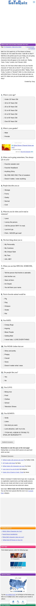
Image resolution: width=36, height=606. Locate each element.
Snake (6, 310)
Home (13, 602)
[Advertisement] (18, 24)
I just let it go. (8, 229)
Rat (5, 313)
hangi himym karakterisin (10, 534)
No (5, 380)
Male (5, 133)
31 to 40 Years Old (10, 110)
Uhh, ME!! (7, 259)
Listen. (6, 421)
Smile (5, 418)
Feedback (32, 48)
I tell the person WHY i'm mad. (14, 226)
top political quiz (10, 594)
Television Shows (9, 406)
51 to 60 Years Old (10, 118)
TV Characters (7, 47)
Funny (6, 194)
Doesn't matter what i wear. (13, 365)
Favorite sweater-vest (11, 164)
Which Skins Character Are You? (12, 531)
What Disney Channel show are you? (22, 146)
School (6, 403)
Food (5, 395)
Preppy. (6, 354)
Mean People (8, 332)
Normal (6, 201)
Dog (5, 302)
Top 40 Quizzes (25, 151)
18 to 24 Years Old (10, 103)
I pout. (6, 218)
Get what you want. (10, 425)
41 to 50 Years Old (10, 114)
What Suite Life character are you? (14, 466)
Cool (5, 205)
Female (6, 136)
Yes (5, 377)
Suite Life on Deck (16, 47)
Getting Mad (8, 336)
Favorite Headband (10, 168)
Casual (6, 358)
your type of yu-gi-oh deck (11, 469)
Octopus (6, 306)
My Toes (6, 255)
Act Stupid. (7, 284)
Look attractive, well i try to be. (14, 429)
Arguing (6, 328)
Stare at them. (8, 280)
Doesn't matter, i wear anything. (14, 179)
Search (18, 602)
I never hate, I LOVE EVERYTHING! (16, 339)
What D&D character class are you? (13, 537)
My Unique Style (9, 252)
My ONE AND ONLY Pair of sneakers (16, 175)
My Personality (9, 244)
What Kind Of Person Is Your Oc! (13, 540)
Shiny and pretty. (9, 351)
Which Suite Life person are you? (13, 460)
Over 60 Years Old (10, 121)
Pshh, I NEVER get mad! (12, 233)
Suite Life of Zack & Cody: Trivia (13, 472)
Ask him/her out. (9, 276)
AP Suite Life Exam (9, 463)
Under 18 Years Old (10, 99)
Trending (22, 602)
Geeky (6, 197)
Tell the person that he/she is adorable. (17, 273)
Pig (5, 299)
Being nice (7, 392)
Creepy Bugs (8, 325)
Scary (6, 362)
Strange (6, 190)
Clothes (6, 399)
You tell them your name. (12, 287)
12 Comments (30, 47)
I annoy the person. (10, 222)
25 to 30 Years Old (10, 107)
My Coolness (8, 248)
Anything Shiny (9, 171)
